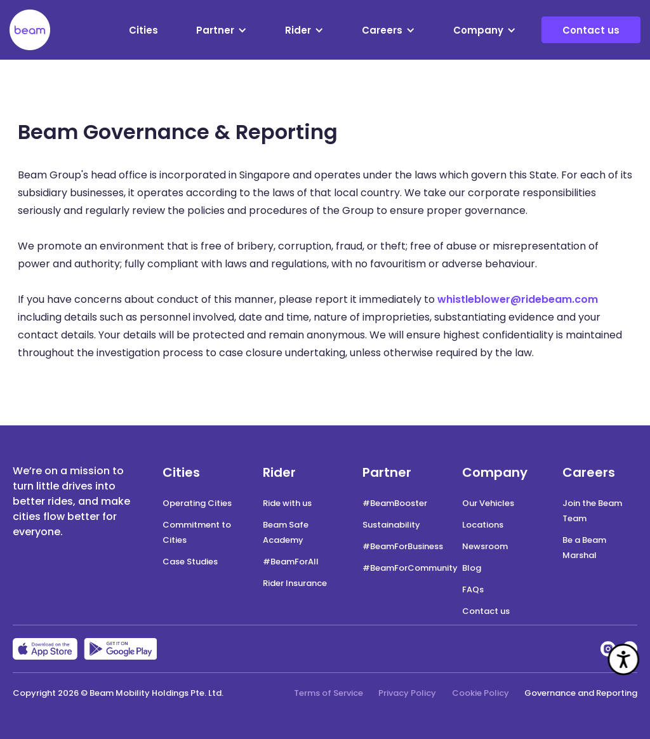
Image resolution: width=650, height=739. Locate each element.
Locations (482, 525)
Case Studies (190, 562)
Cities (143, 30)
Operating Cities (197, 503)
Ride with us (287, 503)
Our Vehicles (488, 503)
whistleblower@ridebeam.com (517, 299)
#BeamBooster (394, 503)
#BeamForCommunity (410, 568)
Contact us (591, 30)
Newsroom (485, 546)
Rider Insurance (295, 583)
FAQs (473, 589)
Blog (471, 568)
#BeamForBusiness (402, 546)
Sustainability (391, 525)
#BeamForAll (291, 562)
